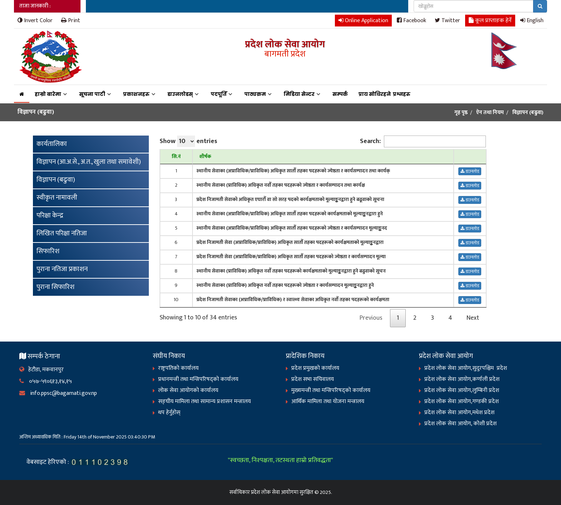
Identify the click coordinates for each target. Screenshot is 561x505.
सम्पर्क (340, 94)
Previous (371, 318)
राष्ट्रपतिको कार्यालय (178, 368)
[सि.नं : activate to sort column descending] (176, 156)
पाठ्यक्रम (255, 94)
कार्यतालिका (51, 143)
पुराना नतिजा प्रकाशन (62, 269)
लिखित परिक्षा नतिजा (61, 233)
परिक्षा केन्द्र (49, 215)
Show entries (188, 141)
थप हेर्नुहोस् (169, 412)
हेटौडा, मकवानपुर (41, 369)
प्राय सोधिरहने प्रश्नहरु (385, 94)
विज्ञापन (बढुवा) (55, 179)
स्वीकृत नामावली (56, 197)
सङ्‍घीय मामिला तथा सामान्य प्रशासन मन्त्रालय (204, 401)
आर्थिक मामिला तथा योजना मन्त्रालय (327, 401)
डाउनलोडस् (180, 94)
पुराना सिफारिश (55, 287)
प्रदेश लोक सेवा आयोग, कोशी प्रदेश (460, 423)
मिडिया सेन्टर (299, 94)
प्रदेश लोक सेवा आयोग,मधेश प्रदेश (459, 412)
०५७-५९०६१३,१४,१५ (45, 381)
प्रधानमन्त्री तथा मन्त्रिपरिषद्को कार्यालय (198, 379)
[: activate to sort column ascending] (470, 156)
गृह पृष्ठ (461, 112)
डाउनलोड (469, 171)
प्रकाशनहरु (136, 94)
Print (70, 20)
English (531, 20)
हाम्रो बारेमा (48, 94)
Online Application (363, 20)
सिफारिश (47, 251)
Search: (423, 141)
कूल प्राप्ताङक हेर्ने (490, 20)
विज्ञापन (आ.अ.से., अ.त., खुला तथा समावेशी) (88, 161)
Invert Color (35, 20)
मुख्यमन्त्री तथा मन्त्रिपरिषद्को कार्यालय (330, 390)
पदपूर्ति (218, 94)
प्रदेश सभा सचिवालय (312, 379)
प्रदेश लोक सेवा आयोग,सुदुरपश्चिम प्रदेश (465, 368)
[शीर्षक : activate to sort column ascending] (323, 156)
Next (473, 318)
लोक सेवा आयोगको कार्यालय (188, 390)
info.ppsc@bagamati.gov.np (58, 393)
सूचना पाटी (92, 94)
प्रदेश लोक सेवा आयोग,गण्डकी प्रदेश (461, 401)
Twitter (447, 20)
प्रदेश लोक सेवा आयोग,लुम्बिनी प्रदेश (461, 390)
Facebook (411, 20)
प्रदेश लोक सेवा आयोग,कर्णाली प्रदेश (461, 379)
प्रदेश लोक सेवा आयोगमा (274, 492)
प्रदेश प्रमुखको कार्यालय (315, 368)
